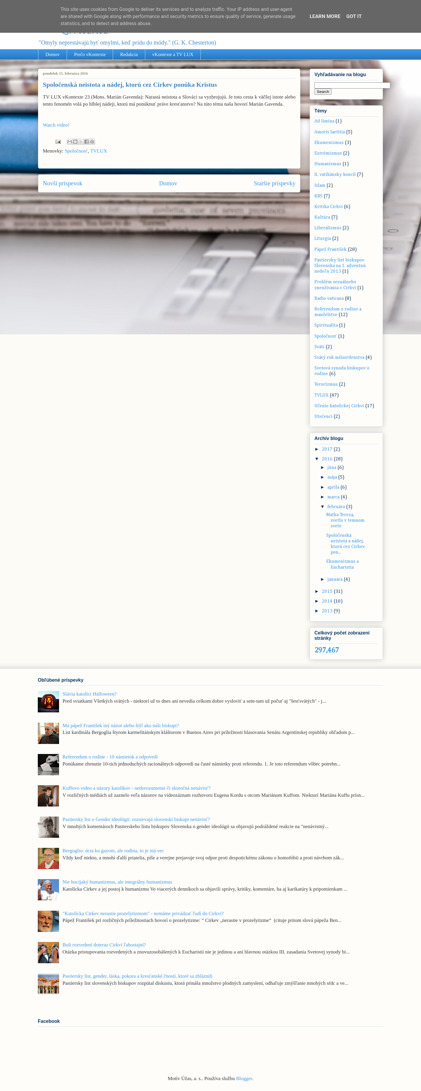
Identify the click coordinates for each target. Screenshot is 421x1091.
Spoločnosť (76, 151)
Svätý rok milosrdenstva (339, 357)
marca (334, 497)
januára (335, 579)
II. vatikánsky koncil (335, 174)
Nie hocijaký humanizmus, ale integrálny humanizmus (117, 882)
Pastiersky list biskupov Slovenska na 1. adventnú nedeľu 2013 (340, 266)
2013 (328, 611)
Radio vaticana (329, 298)
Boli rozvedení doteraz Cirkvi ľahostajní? (104, 945)
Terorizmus (326, 384)
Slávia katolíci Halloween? (90, 694)
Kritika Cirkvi (328, 207)
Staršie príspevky (275, 183)
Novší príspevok (62, 183)
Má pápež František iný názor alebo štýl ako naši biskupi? (121, 725)
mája (332, 477)
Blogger (244, 1078)
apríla (333, 487)
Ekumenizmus (329, 142)
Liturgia (322, 238)
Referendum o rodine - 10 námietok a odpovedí (110, 757)
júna (332, 467)
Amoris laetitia (329, 132)
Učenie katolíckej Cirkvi (339, 406)
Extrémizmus (328, 153)
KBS (318, 196)
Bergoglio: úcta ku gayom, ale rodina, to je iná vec (113, 850)
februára (336, 507)
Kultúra (322, 217)
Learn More (325, 16)
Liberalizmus (327, 228)
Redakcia (129, 54)
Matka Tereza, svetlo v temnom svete (345, 521)
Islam (319, 185)
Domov (52, 54)
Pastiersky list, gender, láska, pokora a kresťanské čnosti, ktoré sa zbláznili (138, 976)
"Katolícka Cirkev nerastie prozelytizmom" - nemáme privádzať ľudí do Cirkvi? (143, 913)
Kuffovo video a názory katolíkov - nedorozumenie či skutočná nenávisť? (136, 788)
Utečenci (323, 416)
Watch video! (56, 125)
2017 (328, 449)
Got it (354, 16)
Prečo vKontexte (90, 54)
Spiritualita (326, 325)
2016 (328, 459)
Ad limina (324, 121)
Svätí (319, 347)
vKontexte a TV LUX (172, 54)
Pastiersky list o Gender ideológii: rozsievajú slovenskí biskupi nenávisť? (136, 819)
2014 (328, 601)
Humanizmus (327, 164)
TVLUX (98, 151)
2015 (328, 591)
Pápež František (330, 249)
